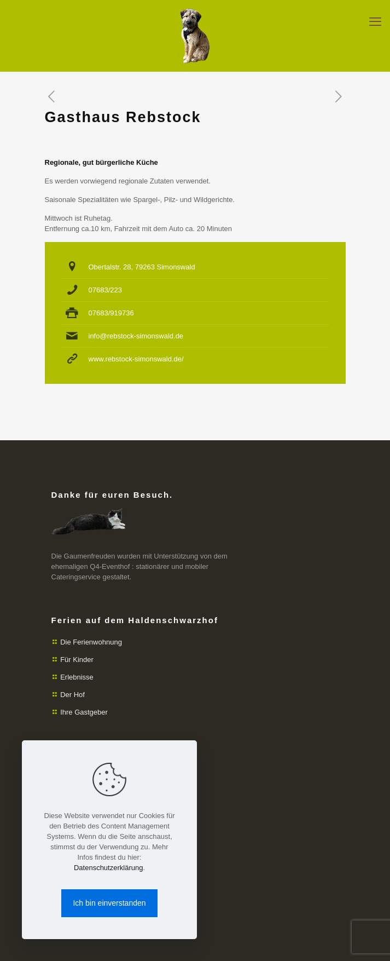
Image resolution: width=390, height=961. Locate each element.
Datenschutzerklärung (108, 868)
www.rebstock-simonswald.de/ (136, 359)
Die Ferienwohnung (91, 642)
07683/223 (105, 290)
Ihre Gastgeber (84, 712)
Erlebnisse (77, 677)
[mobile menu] (375, 22)
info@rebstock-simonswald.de (136, 336)
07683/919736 (111, 313)
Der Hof (72, 694)
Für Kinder (77, 659)
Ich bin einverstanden (109, 903)
